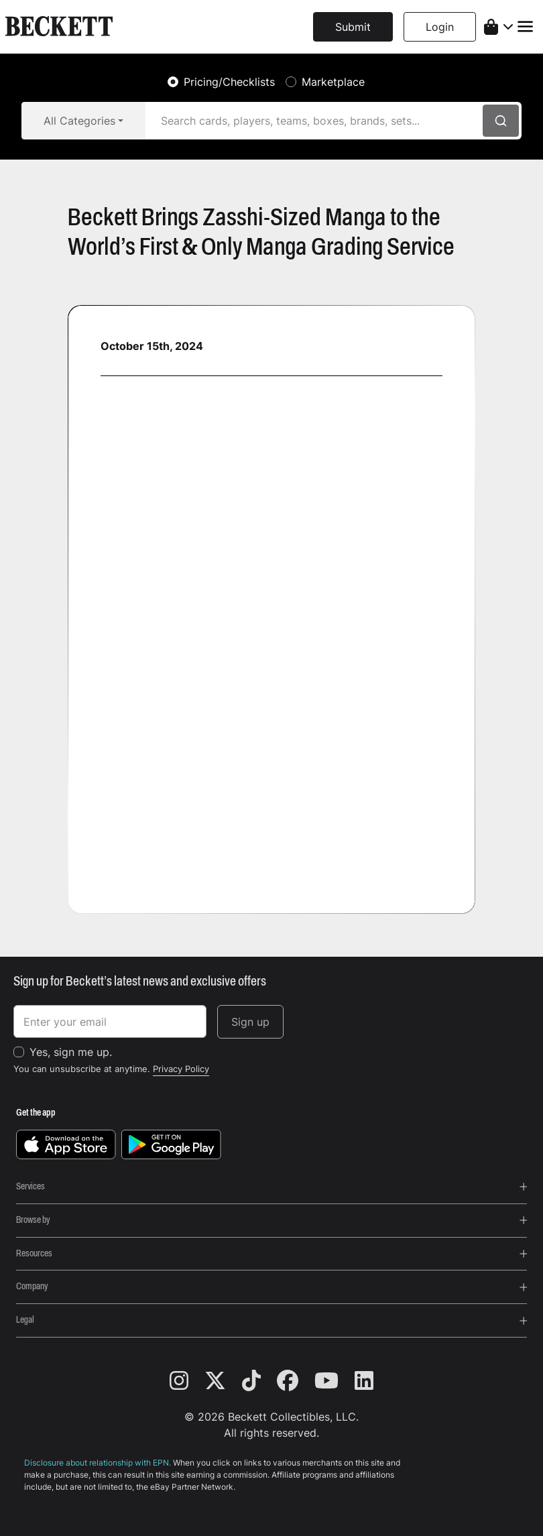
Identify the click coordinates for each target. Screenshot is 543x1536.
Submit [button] (353, 27)
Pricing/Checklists (229, 81)
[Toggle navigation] (525, 26)
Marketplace (333, 81)
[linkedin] (364, 1381)
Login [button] (440, 27)
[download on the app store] (66, 1143)
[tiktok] (259, 1381)
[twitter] (223, 1381)
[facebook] (295, 1381)
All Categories (79, 120)
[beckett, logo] (59, 27)
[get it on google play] (171, 1143)
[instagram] (187, 1381)
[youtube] (334, 1381)
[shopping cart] (498, 27)
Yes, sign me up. (70, 1052)
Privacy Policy (181, 1068)
